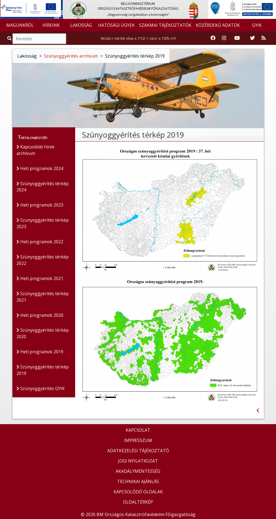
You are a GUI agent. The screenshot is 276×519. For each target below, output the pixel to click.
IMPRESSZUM (138, 440)
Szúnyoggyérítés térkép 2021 (42, 297)
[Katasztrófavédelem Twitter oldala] (252, 38)
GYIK (257, 25)
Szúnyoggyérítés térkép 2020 (42, 334)
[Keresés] (39, 39)
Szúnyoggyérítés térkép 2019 (42, 371)
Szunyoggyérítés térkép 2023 (42, 224)
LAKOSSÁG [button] (81, 25)
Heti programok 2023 (40, 205)
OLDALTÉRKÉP (138, 502)
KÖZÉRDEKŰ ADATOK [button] (218, 25)
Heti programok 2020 (40, 316)
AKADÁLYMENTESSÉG (138, 471)
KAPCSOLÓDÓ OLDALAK (138, 492)
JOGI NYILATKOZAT (138, 461)
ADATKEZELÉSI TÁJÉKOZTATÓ (138, 451)
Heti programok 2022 (40, 242)
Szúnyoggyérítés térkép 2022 (42, 260)
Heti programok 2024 (40, 169)
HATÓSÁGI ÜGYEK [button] (116, 25)
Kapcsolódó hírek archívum (35, 150)
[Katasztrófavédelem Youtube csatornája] (237, 38)
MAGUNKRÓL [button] (20, 25)
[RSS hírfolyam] (263, 38)
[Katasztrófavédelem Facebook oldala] (213, 38)
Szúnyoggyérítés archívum (71, 56)
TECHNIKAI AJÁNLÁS (138, 481)
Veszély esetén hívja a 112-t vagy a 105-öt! (138, 38)
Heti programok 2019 (40, 352)
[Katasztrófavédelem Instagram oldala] (224, 38)
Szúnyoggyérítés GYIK (40, 389)
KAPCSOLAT (138, 430)
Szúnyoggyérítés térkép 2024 (42, 187)
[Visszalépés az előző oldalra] (258, 410)
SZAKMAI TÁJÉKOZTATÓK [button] (165, 25)
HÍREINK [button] (51, 25)
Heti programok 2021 (40, 279)
